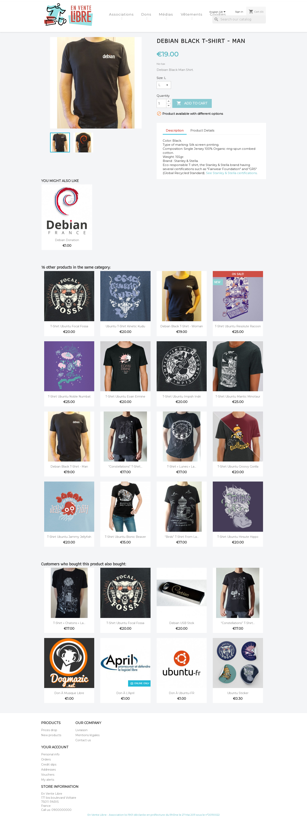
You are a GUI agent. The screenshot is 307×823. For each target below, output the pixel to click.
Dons (147, 14)
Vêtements (192, 14)
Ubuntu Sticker (237, 693)
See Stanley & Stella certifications (231, 173)
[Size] (164, 85)
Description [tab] (175, 130)
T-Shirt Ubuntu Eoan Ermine (125, 396)
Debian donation (67, 240)
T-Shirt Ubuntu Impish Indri (182, 396)
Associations (122, 14)
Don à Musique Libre (69, 693)
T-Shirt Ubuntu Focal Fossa (69, 326)
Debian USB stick (181, 623)
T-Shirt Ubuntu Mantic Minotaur (237, 396)
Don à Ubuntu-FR (181, 693)
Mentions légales (87, 735)
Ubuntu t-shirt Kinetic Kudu (125, 326)
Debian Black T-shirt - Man (69, 466)
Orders (46, 759)
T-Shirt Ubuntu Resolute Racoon (238, 326)
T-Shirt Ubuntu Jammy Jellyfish (69, 537)
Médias (166, 14)
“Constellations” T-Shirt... (125, 466)
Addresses (48, 769)
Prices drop (49, 730)
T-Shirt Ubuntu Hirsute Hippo (237, 537)
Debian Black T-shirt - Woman (181, 326)
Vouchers (47, 774)
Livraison (81, 730)
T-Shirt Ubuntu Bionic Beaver (125, 537)
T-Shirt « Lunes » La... (181, 466)
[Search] (239, 19)
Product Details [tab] (202, 130)
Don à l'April (125, 693)
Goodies (218, 14)
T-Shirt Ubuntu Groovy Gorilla (237, 466)
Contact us (83, 740)
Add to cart (192, 103)
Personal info (50, 754)
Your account (54, 747)
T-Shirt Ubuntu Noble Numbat (69, 396)
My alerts (47, 780)
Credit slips (48, 764)
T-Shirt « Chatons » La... (69, 623)
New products (51, 735)
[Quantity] (161, 103)
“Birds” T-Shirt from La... (182, 537)
